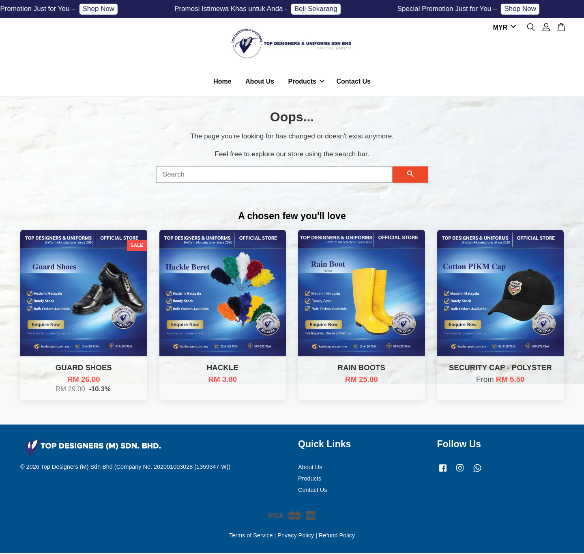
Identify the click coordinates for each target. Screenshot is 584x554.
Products (306, 82)
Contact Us (353, 82)
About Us (259, 82)
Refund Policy (337, 537)
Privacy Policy (295, 537)
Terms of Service (251, 537)
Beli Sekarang (320, 9)
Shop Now (103, 9)
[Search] (274, 176)
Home (222, 82)
